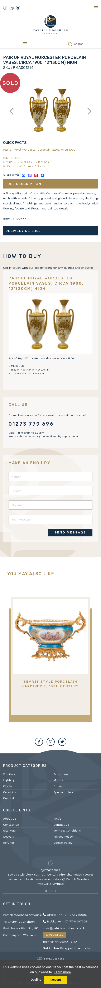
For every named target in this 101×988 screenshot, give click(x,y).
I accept (55, 979)
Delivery (8, 836)
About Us (9, 818)
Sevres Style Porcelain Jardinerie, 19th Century (50, 683)
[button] (46, 891)
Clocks (7, 786)
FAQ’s (57, 818)
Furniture (9, 774)
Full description (23, 184)
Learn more (62, 972)
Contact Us (11, 824)
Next (88, 111)
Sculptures (60, 774)
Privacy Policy (63, 836)
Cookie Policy (62, 842)
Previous (13, 111)
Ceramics (9, 792)
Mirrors (58, 780)
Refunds (9, 842)
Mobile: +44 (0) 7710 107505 (65, 921)
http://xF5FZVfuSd (51, 883)
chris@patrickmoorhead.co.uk (64, 928)
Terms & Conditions (67, 830)
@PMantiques (50, 870)
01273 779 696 (31, 424)
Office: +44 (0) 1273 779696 (65, 914)
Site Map (9, 830)
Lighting (8, 780)
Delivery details (23, 231)
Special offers (63, 792)
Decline (35, 979)
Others (58, 786)
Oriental (8, 798)
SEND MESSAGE (70, 532)
